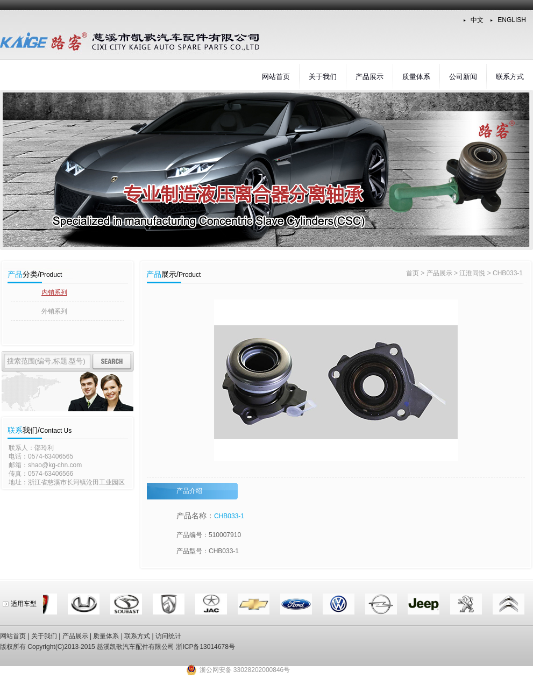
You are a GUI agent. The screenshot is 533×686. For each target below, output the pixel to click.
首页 (412, 273)
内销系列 (54, 292)
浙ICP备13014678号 (205, 647)
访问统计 (168, 636)
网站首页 (276, 77)
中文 (477, 20)
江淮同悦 (472, 273)
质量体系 (416, 77)
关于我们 (323, 77)
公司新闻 (463, 77)
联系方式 (510, 77)
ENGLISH (512, 20)
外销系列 (54, 311)
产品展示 (369, 77)
